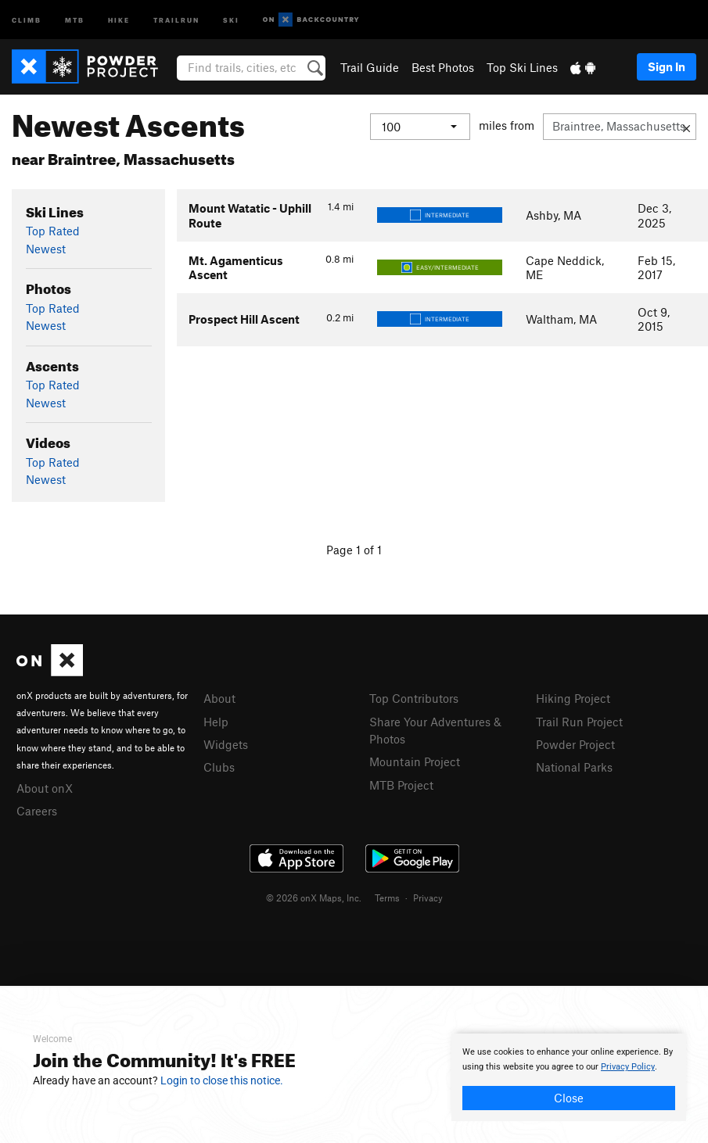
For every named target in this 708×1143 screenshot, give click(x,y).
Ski (231, 19)
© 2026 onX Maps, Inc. (313, 897)
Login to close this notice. (221, 1080)
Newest (46, 249)
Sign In (666, 66)
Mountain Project (414, 761)
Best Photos (443, 67)
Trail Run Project (579, 722)
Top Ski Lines (522, 67)
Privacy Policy (628, 1067)
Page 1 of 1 (354, 550)
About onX (44, 788)
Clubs (219, 767)
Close (569, 1098)
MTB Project (401, 785)
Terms (387, 897)
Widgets (225, 744)
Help (215, 722)
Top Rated (53, 231)
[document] (568, 1077)
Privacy (428, 897)
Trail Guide (369, 67)
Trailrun (176, 19)
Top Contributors (413, 698)
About (219, 698)
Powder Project (575, 744)
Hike (119, 19)
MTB (74, 19)
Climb (26, 19)
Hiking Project (573, 698)
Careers (36, 811)
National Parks (574, 767)
